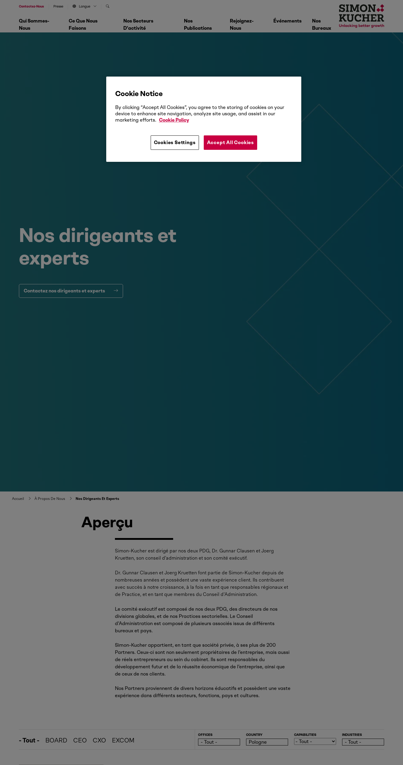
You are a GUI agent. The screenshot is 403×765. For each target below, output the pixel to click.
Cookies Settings (175, 142)
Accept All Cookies (230, 142)
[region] (203, 119)
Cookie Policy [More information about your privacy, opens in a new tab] (174, 120)
